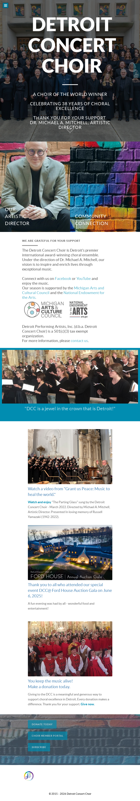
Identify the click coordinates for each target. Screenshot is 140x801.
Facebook (58, 278)
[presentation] (3, 70)
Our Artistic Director (17, 216)
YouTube (78, 278)
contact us (74, 340)
